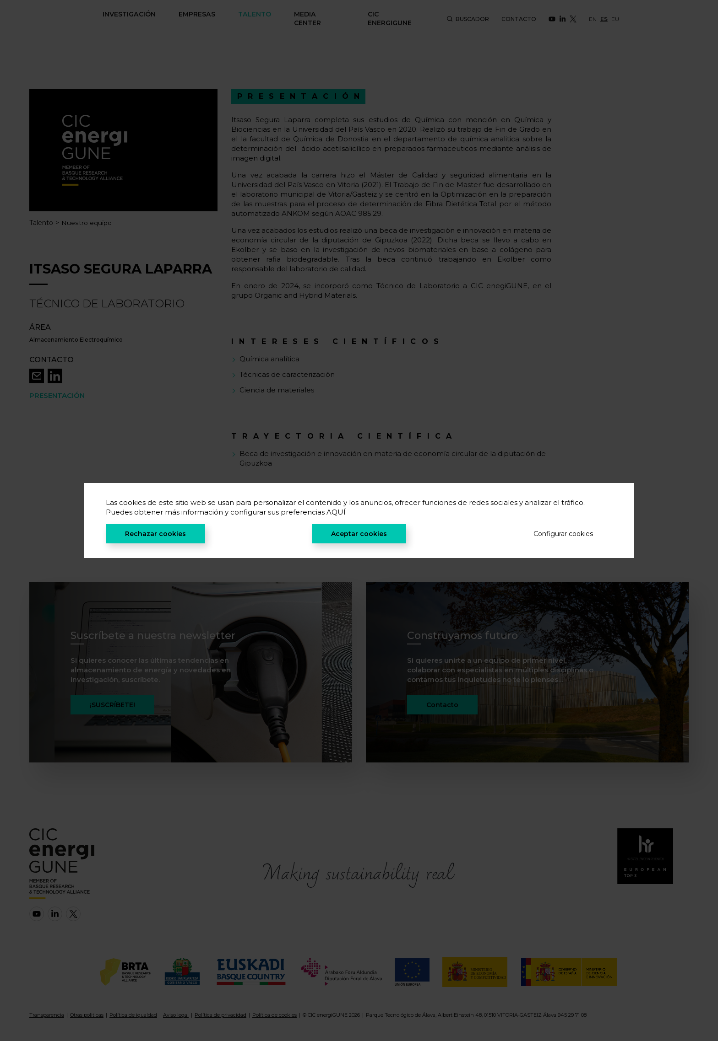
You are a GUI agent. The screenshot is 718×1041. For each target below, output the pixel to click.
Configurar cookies (563, 534)
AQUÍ (336, 512)
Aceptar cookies (359, 534)
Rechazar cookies (155, 534)
